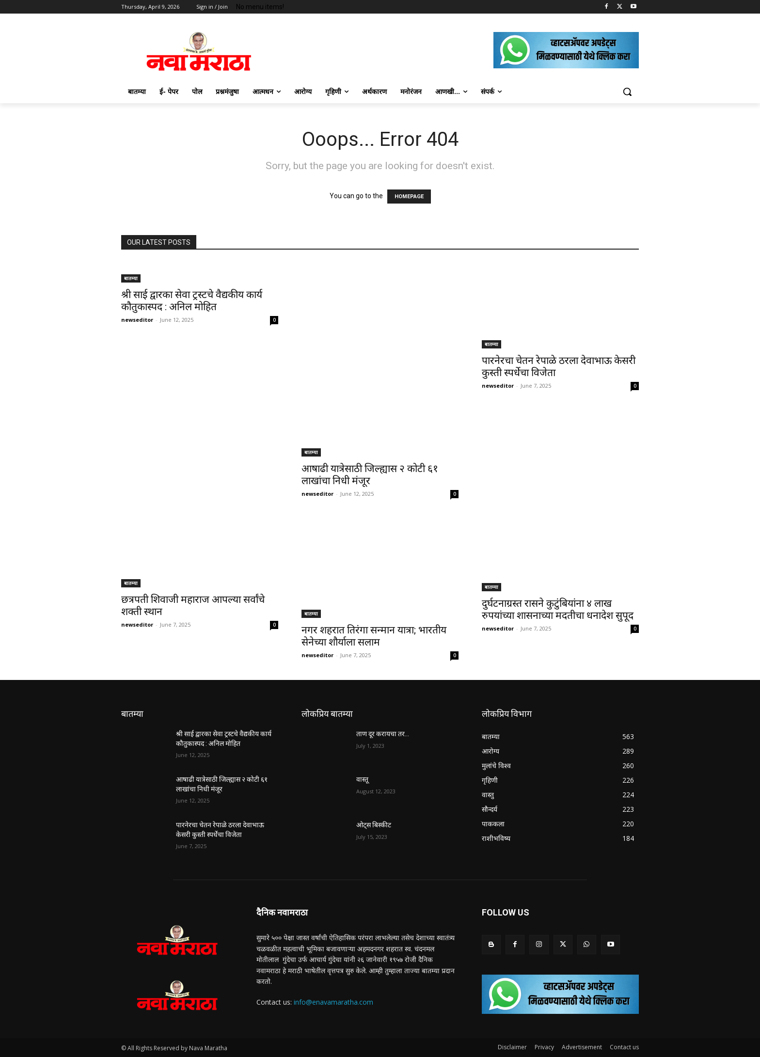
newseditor (137, 319)
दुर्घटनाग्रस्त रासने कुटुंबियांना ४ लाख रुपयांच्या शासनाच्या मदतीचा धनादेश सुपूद (557, 609)
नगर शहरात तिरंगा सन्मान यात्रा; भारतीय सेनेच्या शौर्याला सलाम (373, 636)
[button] (627, 91)
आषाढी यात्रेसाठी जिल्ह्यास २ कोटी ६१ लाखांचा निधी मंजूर (369, 475)
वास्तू (362, 779)
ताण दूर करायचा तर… (382, 734)
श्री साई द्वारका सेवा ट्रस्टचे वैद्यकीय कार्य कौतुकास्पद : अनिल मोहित (191, 301)
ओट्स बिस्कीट (373, 825)
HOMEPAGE (409, 196)
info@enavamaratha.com (333, 1002)
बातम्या (131, 278)
